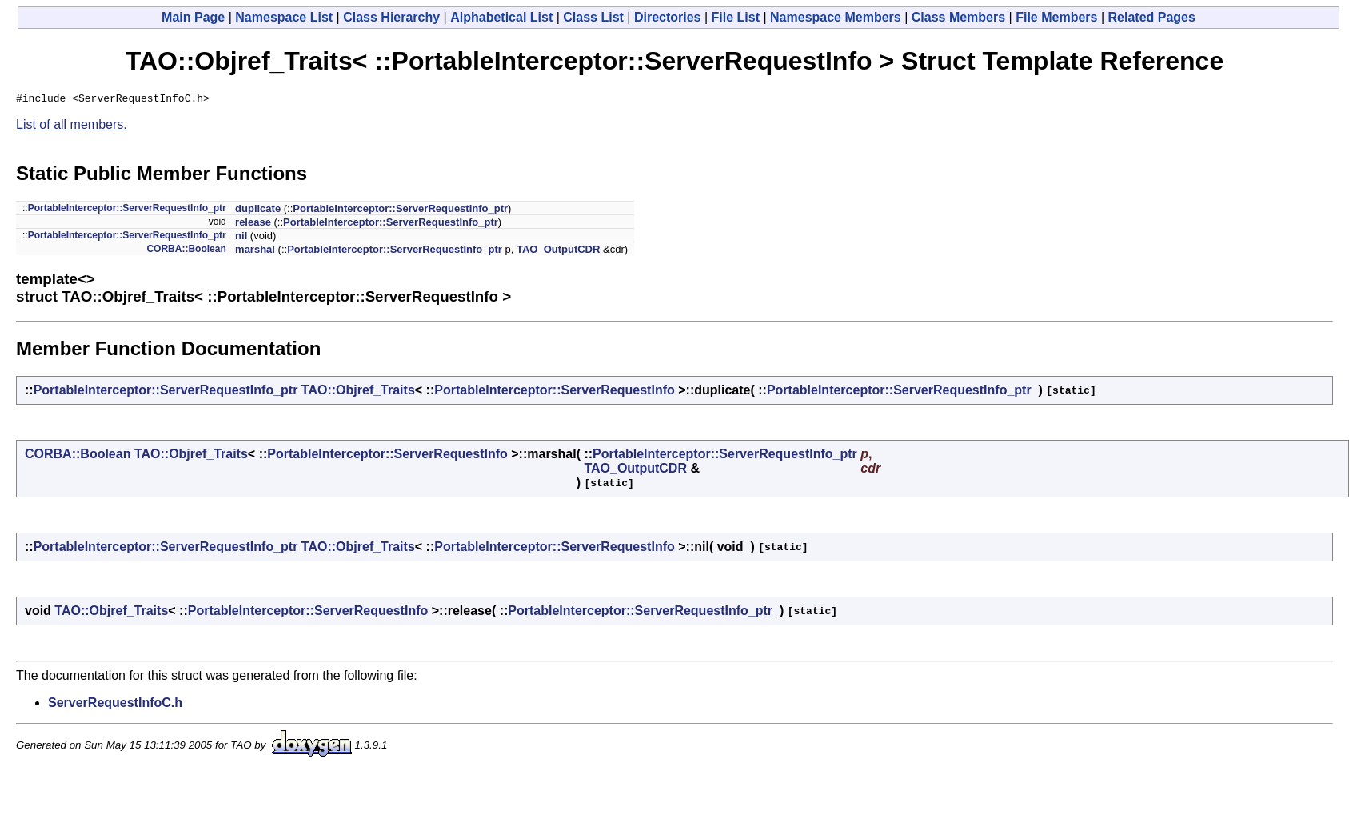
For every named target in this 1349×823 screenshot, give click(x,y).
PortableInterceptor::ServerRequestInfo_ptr (127, 210)
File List (736, 17)
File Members (1056, 17)
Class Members (958, 17)
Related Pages (1151, 17)
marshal (255, 252)
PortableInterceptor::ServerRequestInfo (554, 392)
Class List (593, 17)
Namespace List (284, 17)
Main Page (193, 17)
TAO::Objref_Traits (358, 392)
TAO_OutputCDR (558, 252)
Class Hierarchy (391, 17)
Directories (667, 17)
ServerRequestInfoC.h (115, 705)
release (253, 224)
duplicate (258, 211)
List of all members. (71, 127)
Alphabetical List (501, 17)
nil (241, 238)
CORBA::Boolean (185, 251)
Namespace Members (835, 17)
